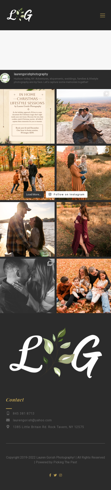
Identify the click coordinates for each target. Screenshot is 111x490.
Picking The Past (65, 462)
